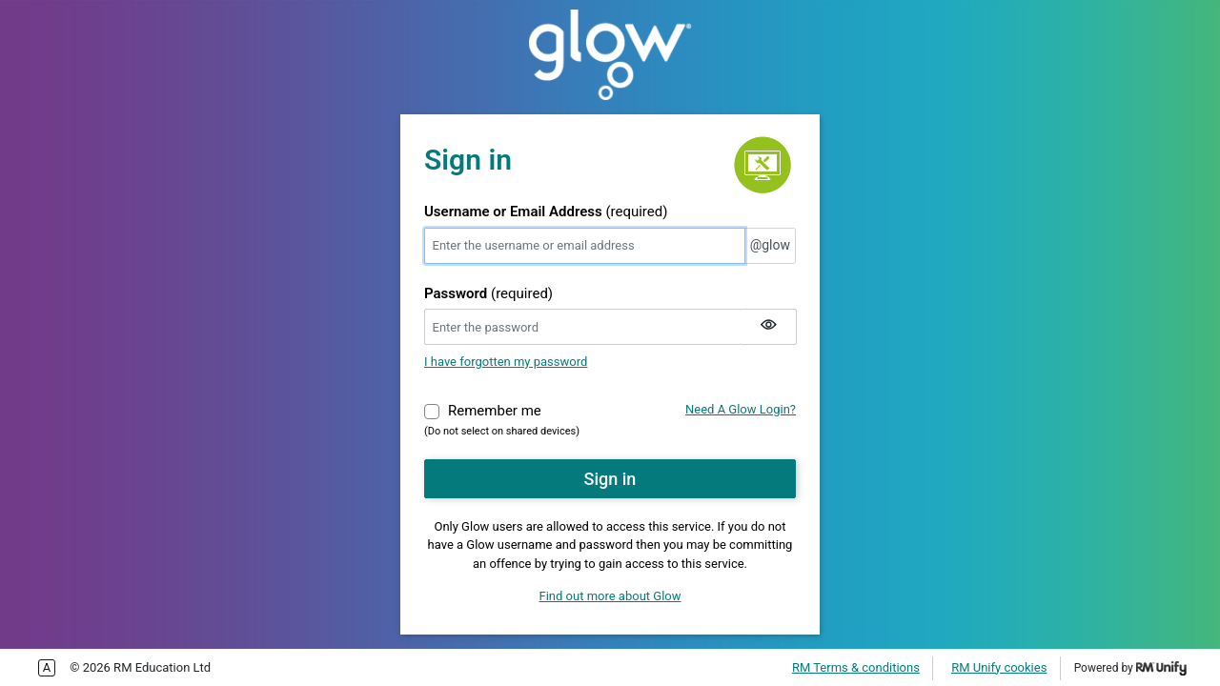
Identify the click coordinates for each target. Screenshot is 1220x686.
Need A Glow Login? (740, 409)
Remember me (494, 409)
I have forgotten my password (505, 361)
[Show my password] (768, 327)
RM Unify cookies (999, 667)
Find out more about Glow (610, 596)
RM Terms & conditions (856, 667)
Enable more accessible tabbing (46, 667)
